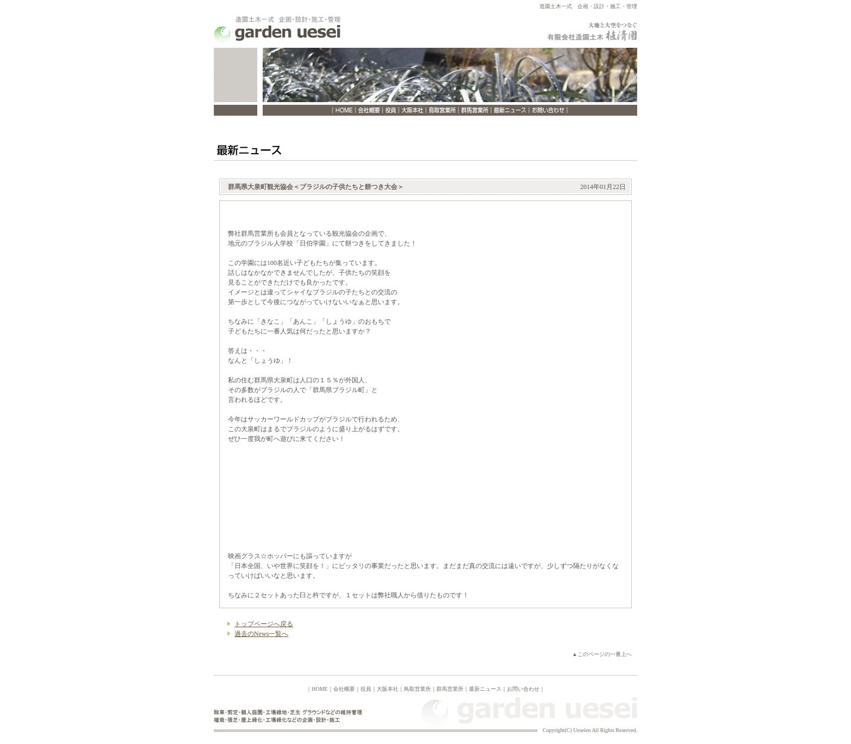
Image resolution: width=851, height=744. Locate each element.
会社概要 (344, 689)
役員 (365, 689)
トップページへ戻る (263, 624)
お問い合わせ (523, 689)
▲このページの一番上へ (602, 654)
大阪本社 (387, 689)
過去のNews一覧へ (261, 634)
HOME (319, 689)
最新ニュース (485, 689)
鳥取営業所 (417, 689)
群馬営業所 (449, 689)
